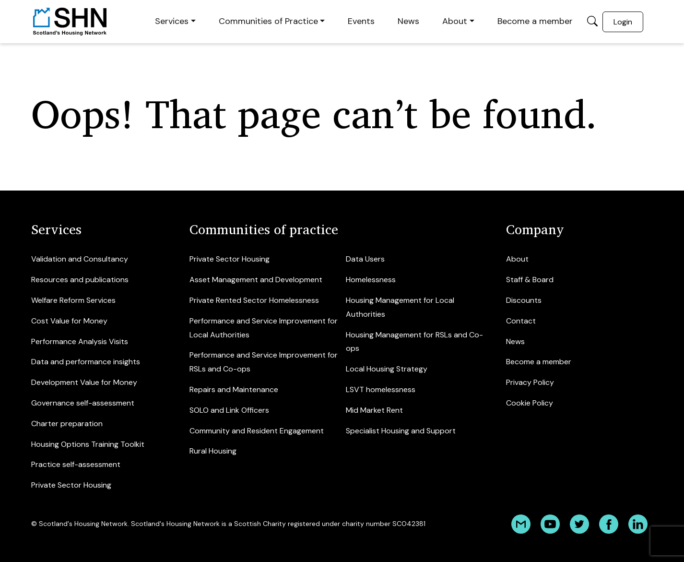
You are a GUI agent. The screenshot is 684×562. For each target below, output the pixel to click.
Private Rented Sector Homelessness (254, 300)
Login (622, 22)
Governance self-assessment (82, 403)
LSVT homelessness (380, 389)
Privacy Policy (530, 382)
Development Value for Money (84, 382)
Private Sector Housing (71, 485)
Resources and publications (80, 280)
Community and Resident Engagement (256, 431)
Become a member (535, 21)
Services (172, 21)
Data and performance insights (85, 362)
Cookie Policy (529, 403)
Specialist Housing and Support (401, 431)
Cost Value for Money (69, 321)
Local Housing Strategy (386, 369)
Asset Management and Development (255, 280)
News (408, 21)
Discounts (524, 300)
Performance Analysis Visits (79, 341)
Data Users (365, 259)
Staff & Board (530, 280)
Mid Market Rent (374, 410)
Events (361, 21)
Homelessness (371, 280)
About (454, 21)
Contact (521, 321)
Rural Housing (212, 451)
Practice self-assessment (75, 464)
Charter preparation (67, 424)
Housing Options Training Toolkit (87, 444)
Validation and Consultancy (79, 259)
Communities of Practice (268, 21)
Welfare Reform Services (73, 300)
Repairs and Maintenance (233, 389)
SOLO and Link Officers (229, 410)
